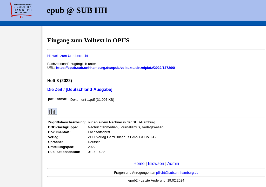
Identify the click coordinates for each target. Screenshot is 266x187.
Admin (173, 163)
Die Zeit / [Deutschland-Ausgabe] (79, 89)
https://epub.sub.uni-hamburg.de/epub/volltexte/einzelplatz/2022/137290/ (115, 68)
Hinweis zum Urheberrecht (67, 56)
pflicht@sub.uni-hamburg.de (177, 173)
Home (139, 163)
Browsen (156, 163)
